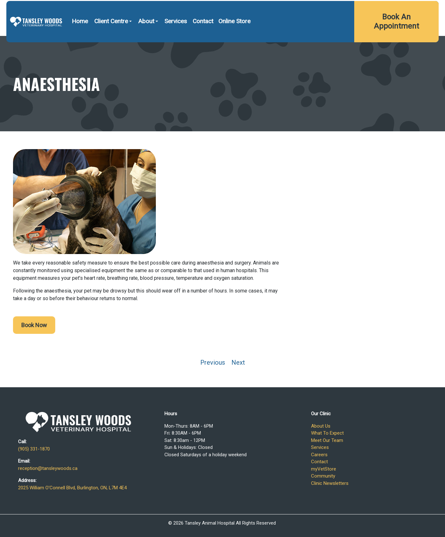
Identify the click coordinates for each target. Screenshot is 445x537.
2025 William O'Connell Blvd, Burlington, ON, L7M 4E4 (377, 9)
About (146, 37)
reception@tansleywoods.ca (47, 468)
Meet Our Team (327, 440)
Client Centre (111, 37)
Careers (319, 455)
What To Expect (327, 433)
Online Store (234, 37)
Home (80, 37)
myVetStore (323, 469)
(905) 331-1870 (295, 9)
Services (175, 37)
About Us (320, 426)
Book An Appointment (396, 38)
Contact (203, 37)
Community (323, 476)
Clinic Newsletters (330, 483)
